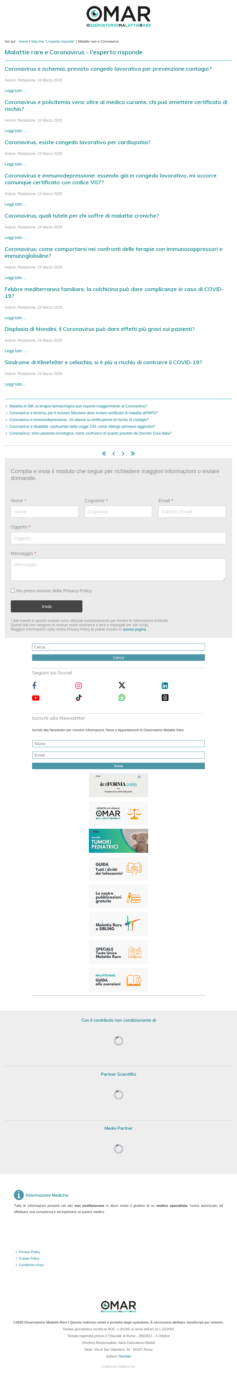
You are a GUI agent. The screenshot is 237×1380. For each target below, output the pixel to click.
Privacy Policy (29, 1252)
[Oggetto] (118, 538)
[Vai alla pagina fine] (133, 454)
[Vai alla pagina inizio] (104, 454)
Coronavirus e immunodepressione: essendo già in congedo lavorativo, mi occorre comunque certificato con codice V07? (111, 179)
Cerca (118, 657)
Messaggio (23, 553)
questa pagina (134, 629)
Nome (18, 500)
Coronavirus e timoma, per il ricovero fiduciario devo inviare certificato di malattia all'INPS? (84, 413)
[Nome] (44, 512)
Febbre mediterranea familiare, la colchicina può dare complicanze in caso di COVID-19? (114, 292)
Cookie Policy (29, 1258)
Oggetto (20, 527)
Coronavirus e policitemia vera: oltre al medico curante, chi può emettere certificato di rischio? (116, 105)
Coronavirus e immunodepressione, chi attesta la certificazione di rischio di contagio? (79, 420)
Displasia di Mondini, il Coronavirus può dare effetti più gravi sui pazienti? (100, 328)
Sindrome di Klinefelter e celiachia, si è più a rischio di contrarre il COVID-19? (103, 362)
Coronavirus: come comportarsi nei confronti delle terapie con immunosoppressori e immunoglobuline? (113, 252)
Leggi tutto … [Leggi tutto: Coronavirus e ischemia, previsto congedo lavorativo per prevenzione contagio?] (16, 91)
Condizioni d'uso (31, 1265)
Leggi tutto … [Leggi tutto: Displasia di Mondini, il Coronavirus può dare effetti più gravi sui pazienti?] (16, 351)
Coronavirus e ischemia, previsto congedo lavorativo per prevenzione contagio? (108, 68)
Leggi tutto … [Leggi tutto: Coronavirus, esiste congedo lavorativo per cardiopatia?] (16, 164)
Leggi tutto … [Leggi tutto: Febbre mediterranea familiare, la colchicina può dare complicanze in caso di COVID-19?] (16, 318)
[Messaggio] (118, 569)
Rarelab (125, 1356)
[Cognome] (118, 512)
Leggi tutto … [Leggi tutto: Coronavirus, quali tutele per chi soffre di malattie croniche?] (16, 238)
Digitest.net (126, 1366)
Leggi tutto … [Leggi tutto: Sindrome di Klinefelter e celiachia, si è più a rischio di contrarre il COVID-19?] (16, 384)
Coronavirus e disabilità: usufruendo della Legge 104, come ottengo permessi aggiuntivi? (82, 426)
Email (166, 500)
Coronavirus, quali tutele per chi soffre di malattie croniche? (82, 215)
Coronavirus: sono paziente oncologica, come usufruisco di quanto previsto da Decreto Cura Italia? (91, 433)
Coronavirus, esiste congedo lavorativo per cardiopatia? (78, 142)
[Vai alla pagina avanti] (123, 454)
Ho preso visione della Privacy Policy (54, 590)
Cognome (96, 500)
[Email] (192, 512)
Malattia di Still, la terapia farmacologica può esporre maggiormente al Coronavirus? (78, 406)
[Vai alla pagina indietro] (113, 454)
